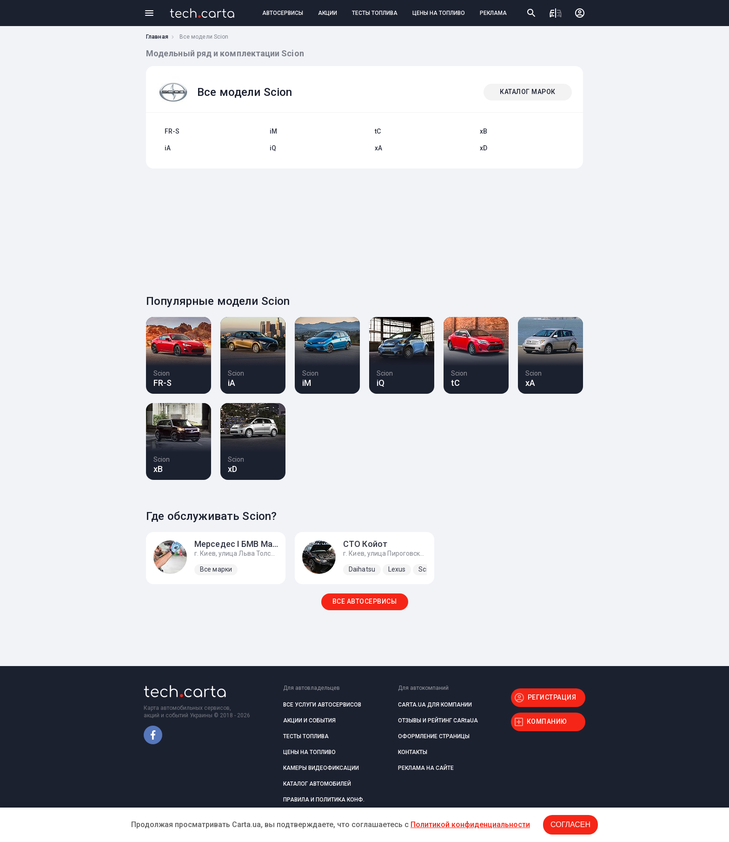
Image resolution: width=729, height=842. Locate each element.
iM (273, 131)
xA (378, 148)
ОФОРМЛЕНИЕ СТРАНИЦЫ (434, 736)
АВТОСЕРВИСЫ (282, 13)
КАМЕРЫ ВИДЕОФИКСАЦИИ (321, 768)
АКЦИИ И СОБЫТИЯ (309, 720)
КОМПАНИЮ (547, 721)
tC (378, 131)
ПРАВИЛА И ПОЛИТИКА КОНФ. (323, 799)
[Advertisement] (362, 229)
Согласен (570, 825)
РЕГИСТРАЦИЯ (552, 697)
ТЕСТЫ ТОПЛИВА (375, 13)
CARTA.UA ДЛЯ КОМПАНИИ (435, 704)
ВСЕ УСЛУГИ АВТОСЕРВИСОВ (322, 704)
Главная (157, 37)
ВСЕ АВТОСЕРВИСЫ (364, 601)
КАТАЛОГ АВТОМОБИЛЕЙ (317, 784)
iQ (273, 148)
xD (483, 148)
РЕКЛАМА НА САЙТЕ (426, 768)
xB (483, 131)
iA (168, 148)
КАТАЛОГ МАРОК (528, 91)
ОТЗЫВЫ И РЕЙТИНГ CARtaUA (438, 720)
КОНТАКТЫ (412, 752)
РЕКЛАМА (493, 13)
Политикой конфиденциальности (470, 824)
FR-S (172, 131)
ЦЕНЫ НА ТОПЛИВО (438, 13)
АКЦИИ (327, 13)
